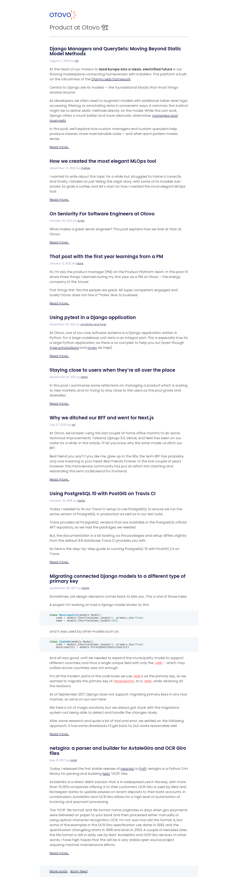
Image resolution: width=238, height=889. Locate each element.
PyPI (142, 770)
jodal (73, 762)
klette (81, 501)
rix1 (77, 61)
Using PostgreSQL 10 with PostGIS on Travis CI (103, 493)
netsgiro (127, 770)
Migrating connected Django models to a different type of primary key (117, 579)
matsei (85, 168)
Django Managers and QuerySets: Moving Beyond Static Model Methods (115, 51)
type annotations (64, 347)
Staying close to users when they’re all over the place (112, 370)
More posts (59, 873)
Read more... (59, 147)
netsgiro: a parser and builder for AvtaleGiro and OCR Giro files (118, 753)
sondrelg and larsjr (93, 324)
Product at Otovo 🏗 (79, 27)
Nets (106, 775)
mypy (92, 347)
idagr (80, 263)
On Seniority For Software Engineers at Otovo (102, 214)
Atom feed (78, 873)
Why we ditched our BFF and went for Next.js (102, 418)
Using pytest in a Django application (93, 317)
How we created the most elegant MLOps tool (103, 161)
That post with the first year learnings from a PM (106, 256)
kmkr (81, 221)
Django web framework (110, 79)
